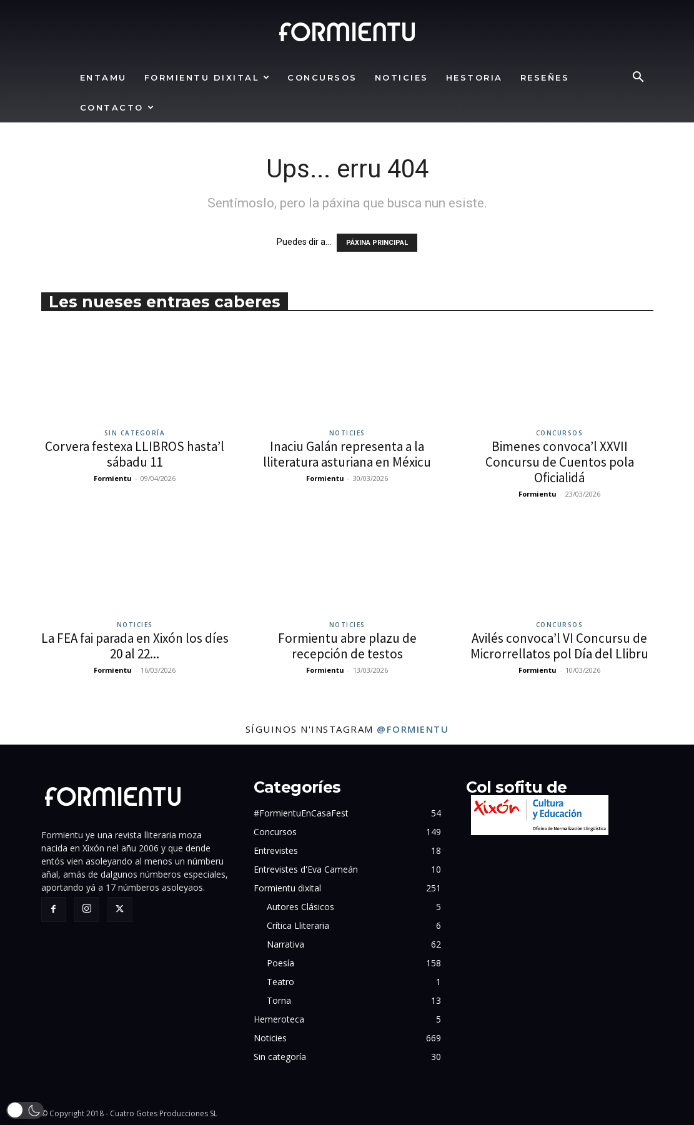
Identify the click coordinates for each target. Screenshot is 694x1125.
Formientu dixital (207, 77)
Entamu (103, 77)
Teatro (280, 982)
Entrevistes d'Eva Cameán (306, 869)
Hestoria (474, 77)
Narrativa (285, 944)
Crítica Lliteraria (298, 925)
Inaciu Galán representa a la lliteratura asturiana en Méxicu (347, 454)
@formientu (413, 729)
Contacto (118, 107)
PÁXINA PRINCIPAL (377, 243)
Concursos (322, 77)
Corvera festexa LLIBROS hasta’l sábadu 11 (134, 454)
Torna (279, 1000)
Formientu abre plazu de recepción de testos (347, 646)
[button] (638, 78)
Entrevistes (276, 850)
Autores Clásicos (300, 907)
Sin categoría (135, 433)
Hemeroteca (279, 1019)
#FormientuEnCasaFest (301, 813)
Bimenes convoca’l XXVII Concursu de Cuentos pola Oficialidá (559, 462)
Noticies (402, 77)
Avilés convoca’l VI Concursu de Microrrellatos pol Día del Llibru (559, 646)
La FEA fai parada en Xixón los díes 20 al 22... (135, 646)
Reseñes (545, 77)
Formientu (113, 478)
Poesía (280, 963)
